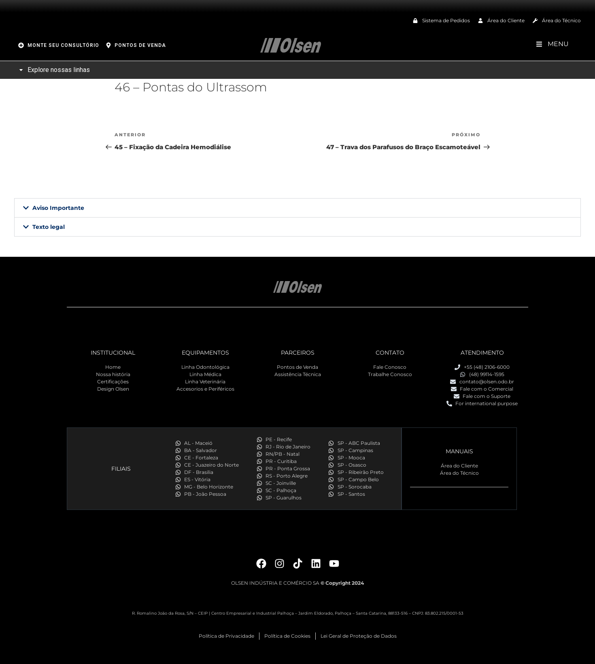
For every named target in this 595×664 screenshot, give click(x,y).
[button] (297, 208)
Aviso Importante (58, 207)
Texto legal (48, 226)
